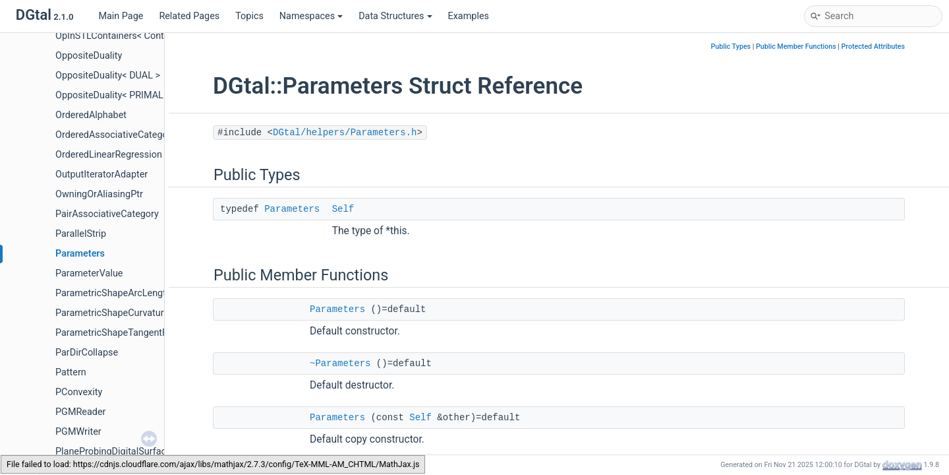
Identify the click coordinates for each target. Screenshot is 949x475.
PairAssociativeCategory (107, 214)
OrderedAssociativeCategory (115, 135)
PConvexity (78, 392)
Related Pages (189, 16)
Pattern (70, 372)
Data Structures (395, 16)
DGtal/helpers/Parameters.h (345, 132)
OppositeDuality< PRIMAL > (113, 95)
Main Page (120, 16)
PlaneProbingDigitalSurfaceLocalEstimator (145, 451)
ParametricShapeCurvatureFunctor (128, 313)
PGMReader (80, 412)
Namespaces (311, 16)
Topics (249, 16)
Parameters (80, 253)
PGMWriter (78, 431)
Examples (468, 16)
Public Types (730, 46)
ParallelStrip (80, 233)
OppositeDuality (88, 55)
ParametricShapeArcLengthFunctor (129, 293)
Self (343, 209)
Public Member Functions (796, 46)
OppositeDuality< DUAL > (107, 75)
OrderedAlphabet (91, 115)
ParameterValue (89, 273)
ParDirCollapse (86, 352)
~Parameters (340, 363)
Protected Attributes (873, 46)
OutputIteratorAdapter (101, 174)
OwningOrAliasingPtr (99, 194)
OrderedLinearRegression (108, 154)
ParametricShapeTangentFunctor (124, 332)
